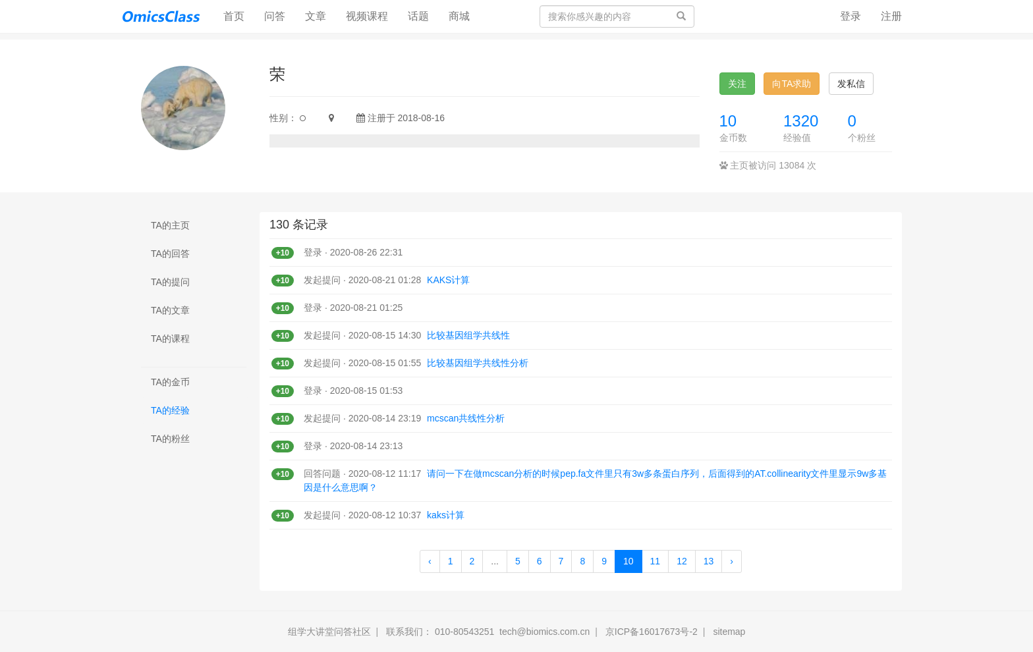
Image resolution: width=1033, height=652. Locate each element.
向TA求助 (791, 83)
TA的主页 (170, 225)
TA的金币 (170, 382)
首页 (238, 15)
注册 (891, 16)
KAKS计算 (448, 280)
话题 (418, 16)
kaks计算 (445, 515)
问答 (274, 16)
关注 (737, 83)
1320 (800, 121)
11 (655, 561)
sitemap (729, 631)
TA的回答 (170, 253)
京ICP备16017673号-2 (651, 631)
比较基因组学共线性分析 (477, 363)
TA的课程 (170, 338)
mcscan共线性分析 (466, 418)
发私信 (851, 83)
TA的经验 (170, 410)
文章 (315, 16)
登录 (850, 16)
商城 (459, 16)
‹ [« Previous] (430, 561)
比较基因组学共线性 (468, 335)
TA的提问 (170, 282)
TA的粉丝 (170, 438)
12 (682, 561)
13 (709, 561)
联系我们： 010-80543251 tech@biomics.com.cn (488, 631)
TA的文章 (170, 310)
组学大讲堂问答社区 (329, 631)
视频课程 (367, 16)
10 (728, 121)
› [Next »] (731, 561)
